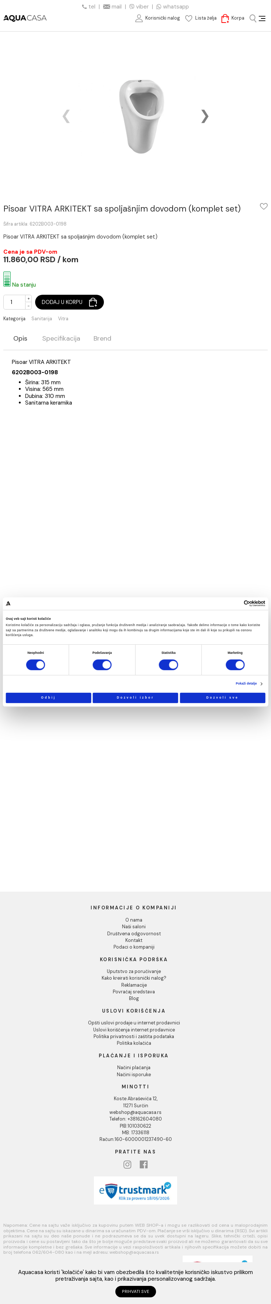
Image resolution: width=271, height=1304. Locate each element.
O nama (133, 920)
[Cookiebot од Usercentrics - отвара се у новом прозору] (236, 604)
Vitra (63, 319)
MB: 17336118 (135, 1133)
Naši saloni (134, 927)
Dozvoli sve (222, 697)
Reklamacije (134, 985)
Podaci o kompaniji (134, 947)
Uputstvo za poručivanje (134, 971)
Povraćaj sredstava (134, 992)
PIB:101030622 (135, 1126)
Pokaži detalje (246, 684)
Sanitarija (41, 319)
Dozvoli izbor (135, 697)
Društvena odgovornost (134, 934)
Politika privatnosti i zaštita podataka (134, 1037)
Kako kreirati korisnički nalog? (134, 978)
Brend (102, 339)
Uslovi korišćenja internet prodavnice (134, 1030)
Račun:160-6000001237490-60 (135, 1139)
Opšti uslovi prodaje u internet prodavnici (134, 1023)
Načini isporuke (134, 1075)
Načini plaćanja (133, 1068)
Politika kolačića (134, 1043)
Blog (134, 998)
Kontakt (133, 940)
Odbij (48, 697)
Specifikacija (61, 339)
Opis (20, 339)
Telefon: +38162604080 (135, 1119)
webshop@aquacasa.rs (135, 1112)
